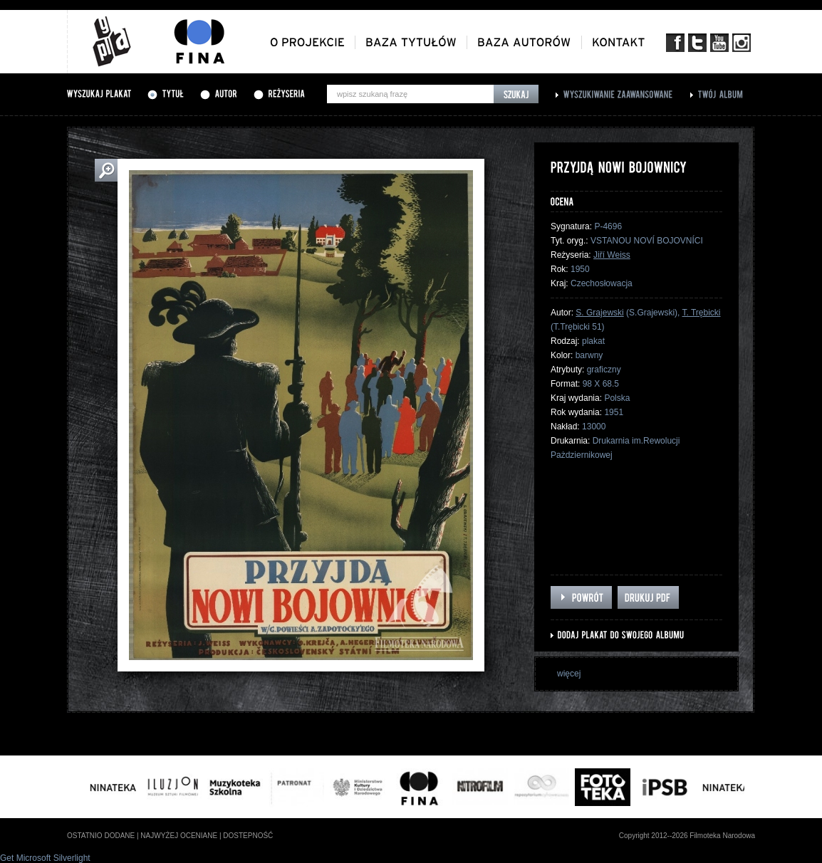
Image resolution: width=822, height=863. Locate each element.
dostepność (248, 836)
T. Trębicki (701, 313)
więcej (569, 674)
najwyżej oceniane (178, 836)
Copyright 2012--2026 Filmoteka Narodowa (687, 836)
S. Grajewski (599, 313)
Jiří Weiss (611, 255)
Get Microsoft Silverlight (45, 858)
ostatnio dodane (101, 836)
